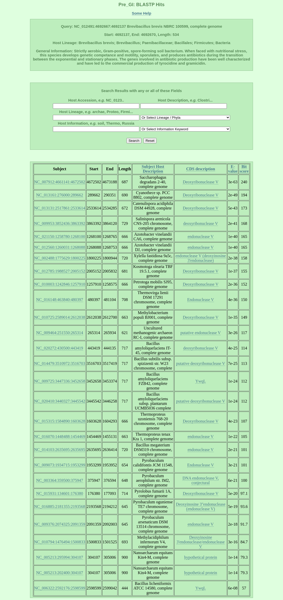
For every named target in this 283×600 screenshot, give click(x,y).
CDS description (200, 169)
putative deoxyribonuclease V (200, 363)
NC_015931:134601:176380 (59, 493)
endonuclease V (200, 236)
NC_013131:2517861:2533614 (59, 208)
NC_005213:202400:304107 (59, 573)
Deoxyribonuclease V (200, 182)
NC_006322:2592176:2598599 (59, 588)
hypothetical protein (200, 557)
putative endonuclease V (200, 333)
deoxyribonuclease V (200, 223)
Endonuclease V (200, 299)
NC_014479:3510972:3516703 (59, 363)
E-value (232, 168)
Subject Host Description (153, 168)
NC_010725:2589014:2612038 (59, 317)
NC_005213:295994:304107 (59, 557)
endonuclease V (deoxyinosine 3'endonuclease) (200, 258)
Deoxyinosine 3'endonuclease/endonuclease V (201, 542)
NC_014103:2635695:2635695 (59, 449)
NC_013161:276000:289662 (59, 195)
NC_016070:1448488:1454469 (59, 436)
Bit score (244, 168)
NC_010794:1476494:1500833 (59, 542)
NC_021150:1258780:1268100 (59, 236)
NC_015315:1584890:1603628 (59, 421)
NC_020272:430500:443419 (59, 348)
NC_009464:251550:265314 (59, 333)
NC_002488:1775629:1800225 (59, 258)
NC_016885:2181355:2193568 (59, 506)
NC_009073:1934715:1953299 (59, 465)
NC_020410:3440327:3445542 (59, 401)
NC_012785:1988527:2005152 (59, 271)
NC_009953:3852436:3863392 (59, 223)
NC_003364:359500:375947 (59, 480)
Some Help (141, 13)
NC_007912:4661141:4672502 (59, 182)
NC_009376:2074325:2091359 (59, 524)
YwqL (200, 381)
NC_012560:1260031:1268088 (59, 247)
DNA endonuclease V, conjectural (200, 480)
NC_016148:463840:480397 (59, 299)
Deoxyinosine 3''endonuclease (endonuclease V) (200, 506)
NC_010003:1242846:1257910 (59, 284)
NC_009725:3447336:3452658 (59, 381)
